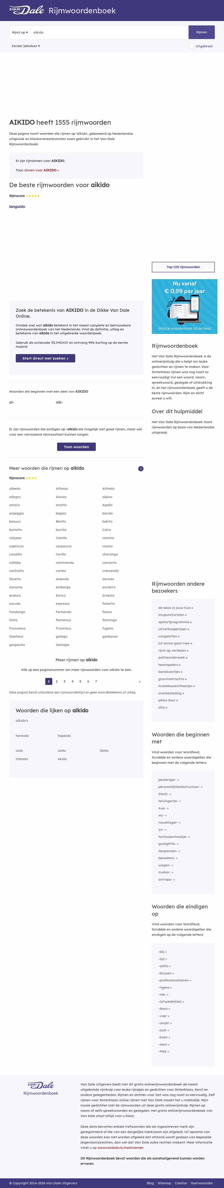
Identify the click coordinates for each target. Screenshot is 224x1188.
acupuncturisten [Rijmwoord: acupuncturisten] (171, 615)
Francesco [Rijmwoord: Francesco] (17, 628)
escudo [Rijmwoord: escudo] (15, 603)
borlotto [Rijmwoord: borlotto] (15, 530)
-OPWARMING (170, 1002)
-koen (163, 1037)
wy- (161, 815)
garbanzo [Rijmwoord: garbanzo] (110, 636)
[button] (141, 468)
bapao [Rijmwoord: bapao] (61, 513)
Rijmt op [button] (18, 32)
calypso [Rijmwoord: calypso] (15, 538)
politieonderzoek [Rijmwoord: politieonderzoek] (171, 657)
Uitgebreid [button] (204, 46)
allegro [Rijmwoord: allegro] (15, 497)
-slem (162, 1044)
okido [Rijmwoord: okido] (62, 759)
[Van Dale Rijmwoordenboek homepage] (29, 10)
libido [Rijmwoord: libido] (104, 750)
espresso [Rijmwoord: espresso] (63, 603)
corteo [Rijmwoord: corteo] (61, 571)
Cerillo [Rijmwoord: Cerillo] (61, 554)
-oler (162, 994)
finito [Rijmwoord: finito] (13, 620)
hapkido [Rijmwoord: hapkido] (64, 736)
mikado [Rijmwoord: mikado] (22, 759)
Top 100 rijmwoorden (183, 267)
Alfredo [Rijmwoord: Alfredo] (108, 488)
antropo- (165, 879)
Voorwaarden (202, 1183)
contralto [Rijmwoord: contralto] (16, 571)
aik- (59, 402)
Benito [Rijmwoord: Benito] (61, 521)
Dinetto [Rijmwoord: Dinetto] (15, 579)
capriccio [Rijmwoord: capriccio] (16, 546)
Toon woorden (76, 447)
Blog (150, 1183)
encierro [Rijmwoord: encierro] (109, 587)
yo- (161, 829)
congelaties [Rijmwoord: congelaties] (167, 636)
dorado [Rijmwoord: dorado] (108, 579)
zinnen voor (40, 170)
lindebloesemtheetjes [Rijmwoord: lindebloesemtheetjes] (175, 686)
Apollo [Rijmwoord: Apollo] (107, 505)
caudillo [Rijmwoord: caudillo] (15, 554)
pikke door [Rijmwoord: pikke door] (166, 700)
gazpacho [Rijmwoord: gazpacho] (17, 645)
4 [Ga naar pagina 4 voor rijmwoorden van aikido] (73, 681)
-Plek (162, 1051)
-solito (163, 966)
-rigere (163, 987)
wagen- (164, 865)
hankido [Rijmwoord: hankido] (22, 736)
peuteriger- (167, 780)
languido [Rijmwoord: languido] (17, 206)
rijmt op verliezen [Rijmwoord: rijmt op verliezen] (172, 650)
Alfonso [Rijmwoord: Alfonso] (62, 488)
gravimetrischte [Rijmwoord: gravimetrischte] (171, 679)
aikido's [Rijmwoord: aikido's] (22, 720)
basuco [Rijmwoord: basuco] (15, 521)
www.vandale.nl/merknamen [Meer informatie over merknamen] (120, 1147)
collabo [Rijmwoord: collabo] (15, 562)
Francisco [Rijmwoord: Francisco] (63, 628)
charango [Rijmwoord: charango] (110, 554)
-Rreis (163, 1009)
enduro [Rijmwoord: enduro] (15, 595)
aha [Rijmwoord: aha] (161, 707)
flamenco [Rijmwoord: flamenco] (63, 620)
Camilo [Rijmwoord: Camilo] (61, 538)
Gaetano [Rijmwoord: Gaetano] (16, 636)
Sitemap (164, 1183)
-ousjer (163, 1023)
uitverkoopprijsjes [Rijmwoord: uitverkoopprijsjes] (172, 629)
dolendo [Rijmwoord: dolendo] (62, 579)
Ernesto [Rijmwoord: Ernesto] (108, 595)
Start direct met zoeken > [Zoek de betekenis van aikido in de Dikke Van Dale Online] (45, 358)
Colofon (181, 1183)
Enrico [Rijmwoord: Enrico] (61, 595)
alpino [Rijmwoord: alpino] (107, 497)
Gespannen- (168, 851)
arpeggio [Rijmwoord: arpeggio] (16, 513)
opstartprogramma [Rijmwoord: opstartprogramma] (173, 622)
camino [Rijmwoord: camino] (108, 538)
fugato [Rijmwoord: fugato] (107, 628)
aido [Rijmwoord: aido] (19, 750)
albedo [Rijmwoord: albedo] (14, 488)
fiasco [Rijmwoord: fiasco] (107, 612)
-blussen (165, 973)
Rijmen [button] (201, 32)
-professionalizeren (173, 980)
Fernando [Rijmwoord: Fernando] (63, 612)
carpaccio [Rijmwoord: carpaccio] (64, 546)
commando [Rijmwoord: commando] (65, 562)
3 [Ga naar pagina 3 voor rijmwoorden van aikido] (64, 681)
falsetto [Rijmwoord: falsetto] (108, 603)
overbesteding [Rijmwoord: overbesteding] (170, 693)
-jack (162, 1030)
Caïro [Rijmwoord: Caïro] (106, 530)
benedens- (166, 858)
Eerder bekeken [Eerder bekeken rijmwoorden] (24, 46)
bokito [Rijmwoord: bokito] (107, 521)
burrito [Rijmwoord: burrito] (61, 530)
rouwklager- (168, 822)
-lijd (161, 959)
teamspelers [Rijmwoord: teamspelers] (168, 665)
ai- (11, 402)
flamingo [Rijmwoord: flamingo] (109, 620)
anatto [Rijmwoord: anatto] (61, 505)
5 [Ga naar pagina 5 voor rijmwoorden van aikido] (80, 681)
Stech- (163, 794)
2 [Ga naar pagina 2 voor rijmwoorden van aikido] (57, 681)
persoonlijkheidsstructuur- (179, 787)
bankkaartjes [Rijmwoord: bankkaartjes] (169, 672)
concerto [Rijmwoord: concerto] (109, 562)
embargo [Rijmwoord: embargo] (63, 587)
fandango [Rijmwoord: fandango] (17, 612)
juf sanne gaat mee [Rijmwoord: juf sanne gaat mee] (174, 643)
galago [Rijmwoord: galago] (61, 636)
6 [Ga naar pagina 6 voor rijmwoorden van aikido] (88, 681)
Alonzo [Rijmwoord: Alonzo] (61, 497)
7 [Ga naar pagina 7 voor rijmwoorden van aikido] (96, 681)
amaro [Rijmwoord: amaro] (14, 505)
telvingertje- (168, 801)
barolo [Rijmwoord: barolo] (107, 513)
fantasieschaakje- (172, 837)
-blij (161, 952)
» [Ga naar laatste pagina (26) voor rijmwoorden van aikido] (139, 681)
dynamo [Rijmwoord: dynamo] (16, 587)
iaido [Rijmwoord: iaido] (62, 750)
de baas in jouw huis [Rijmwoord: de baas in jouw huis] (174, 608)
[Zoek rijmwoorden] (55, 32)
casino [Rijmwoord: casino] (107, 546)
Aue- (162, 808)
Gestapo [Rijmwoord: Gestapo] (62, 645)
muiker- (164, 872)
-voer (162, 1016)
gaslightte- (167, 844)
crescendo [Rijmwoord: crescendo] (110, 571)
